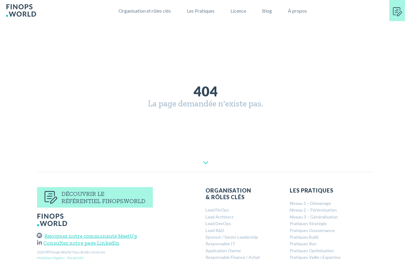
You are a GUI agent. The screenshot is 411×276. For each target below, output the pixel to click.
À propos (297, 11)
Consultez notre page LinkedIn (78, 243)
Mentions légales (51, 258)
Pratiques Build (304, 237)
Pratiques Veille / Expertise (315, 257)
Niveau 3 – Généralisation (314, 216)
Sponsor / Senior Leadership (232, 237)
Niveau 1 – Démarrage (310, 203)
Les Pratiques (201, 11)
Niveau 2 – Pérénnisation (313, 209)
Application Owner (223, 250)
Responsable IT (220, 243)
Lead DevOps (218, 223)
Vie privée (75, 258)
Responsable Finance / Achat (233, 257)
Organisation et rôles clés (145, 11)
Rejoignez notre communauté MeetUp (87, 236)
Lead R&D (215, 230)
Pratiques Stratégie (308, 223)
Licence (238, 11)
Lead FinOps (217, 209)
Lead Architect (219, 216)
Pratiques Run (303, 243)
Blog (267, 11)
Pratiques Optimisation (312, 250)
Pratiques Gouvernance (312, 230)
